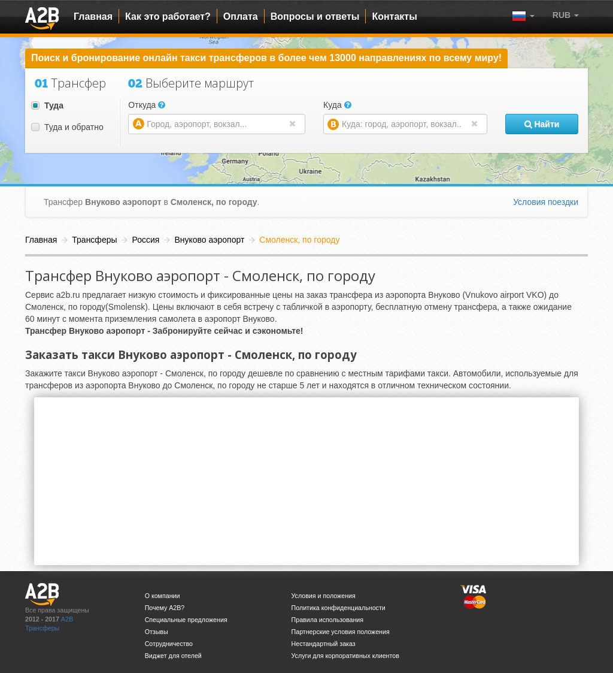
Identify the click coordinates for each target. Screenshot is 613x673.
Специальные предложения (186, 619)
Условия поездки (545, 202)
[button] (566, 15)
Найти (542, 124)
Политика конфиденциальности (339, 607)
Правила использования (328, 619)
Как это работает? (168, 16)
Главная (93, 16)
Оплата (240, 16)
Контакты (394, 16)
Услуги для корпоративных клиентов (345, 655)
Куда (337, 105)
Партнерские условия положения (341, 631)
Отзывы (156, 631)
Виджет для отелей (173, 655)
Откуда (146, 105)
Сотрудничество (169, 643)
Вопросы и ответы (315, 16)
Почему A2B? (165, 607)
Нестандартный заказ (324, 643)
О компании (162, 595)
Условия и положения (324, 595)
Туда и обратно (67, 127)
